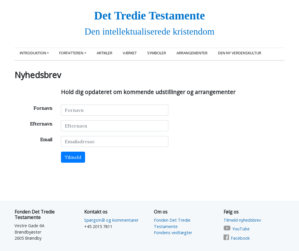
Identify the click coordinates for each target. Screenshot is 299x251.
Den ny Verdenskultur (239, 52)
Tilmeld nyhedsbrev (242, 220)
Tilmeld (73, 157)
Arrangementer (192, 52)
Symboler (156, 52)
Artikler (104, 52)
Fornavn (42, 108)
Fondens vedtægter (173, 232)
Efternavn (41, 124)
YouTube (241, 229)
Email (46, 139)
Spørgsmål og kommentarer (111, 220)
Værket (130, 52)
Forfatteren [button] (71, 52)
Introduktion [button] (33, 52)
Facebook (240, 238)
